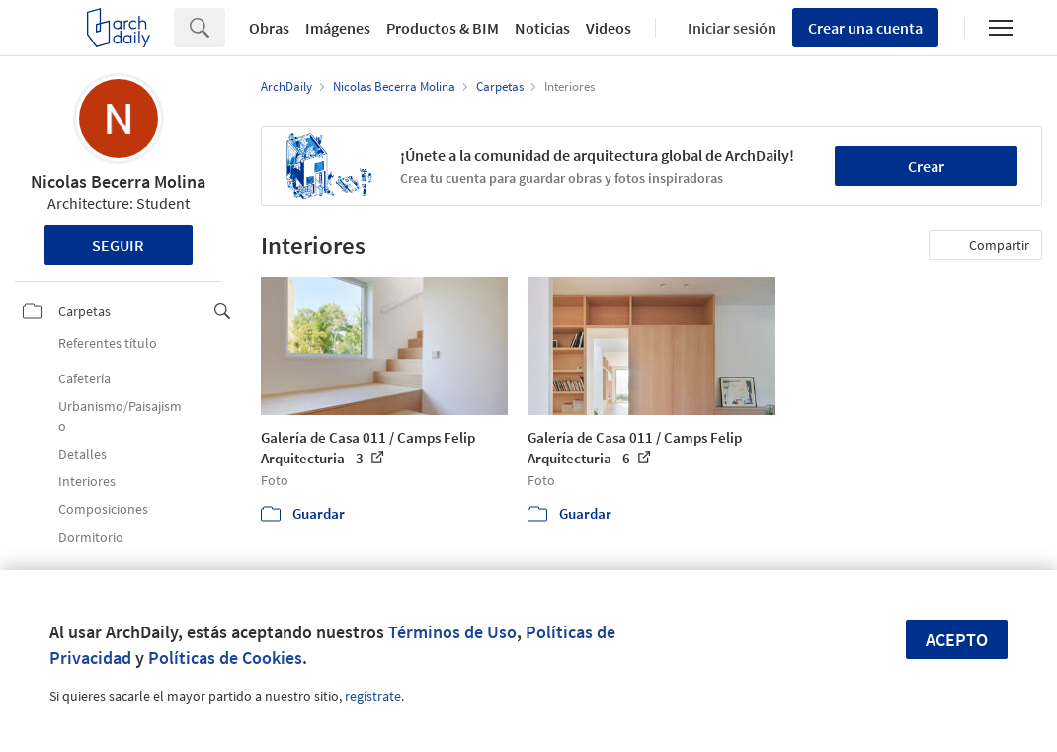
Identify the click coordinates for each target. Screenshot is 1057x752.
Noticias (542, 28)
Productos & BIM (442, 28)
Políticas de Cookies (225, 657)
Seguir (118, 245)
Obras (269, 28)
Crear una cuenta (865, 28)
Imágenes (337, 28)
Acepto (957, 639)
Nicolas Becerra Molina (118, 181)
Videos (608, 28)
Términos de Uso (452, 632)
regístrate (373, 696)
